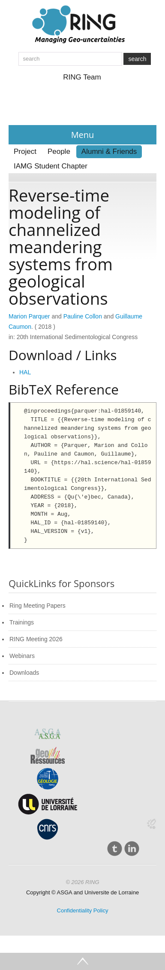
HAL (25, 372)
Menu (82, 135)
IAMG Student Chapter (50, 166)
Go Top (82, 961)
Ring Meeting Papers (37, 605)
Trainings (21, 622)
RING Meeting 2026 (36, 639)
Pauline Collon (82, 316)
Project (25, 151)
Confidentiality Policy (82, 910)
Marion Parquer (29, 316)
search (137, 58)
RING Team (82, 77)
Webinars (22, 655)
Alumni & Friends (109, 151)
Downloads (24, 672)
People (59, 151)
